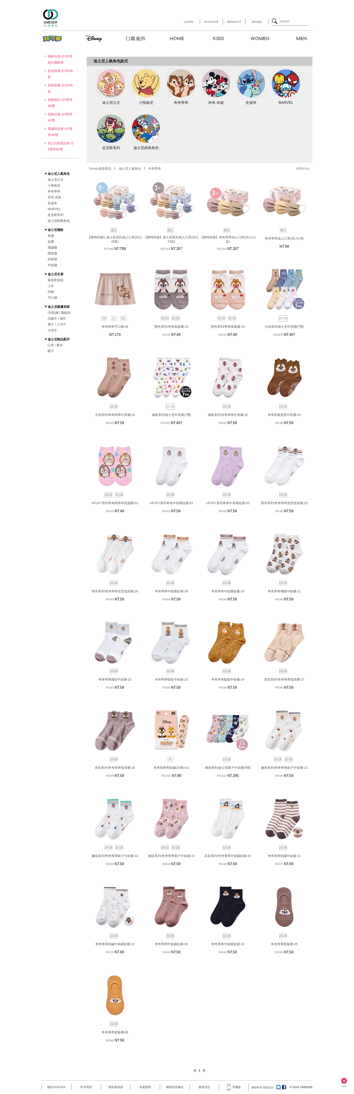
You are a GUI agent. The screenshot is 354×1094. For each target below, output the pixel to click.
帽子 (51, 351)
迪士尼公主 (55, 179)
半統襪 (52, 265)
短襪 (51, 241)
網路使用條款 (175, 1087)
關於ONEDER (56, 1087)
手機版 (234, 1087)
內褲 (51, 292)
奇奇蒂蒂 (54, 191)
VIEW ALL (303, 168)
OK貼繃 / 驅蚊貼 (59, 312)
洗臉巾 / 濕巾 (57, 318)
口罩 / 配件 (55, 345)
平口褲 (52, 297)
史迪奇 (52, 203)
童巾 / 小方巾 (57, 324)
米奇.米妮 (54, 197)
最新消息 (204, 1087)
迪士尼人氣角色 (130, 168)
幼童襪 (52, 259)
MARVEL (54, 209)
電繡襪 (52, 247)
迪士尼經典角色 (59, 221)
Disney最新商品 (100, 168)
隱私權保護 (115, 1087)
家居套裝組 (55, 280)
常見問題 (86, 1087)
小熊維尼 (54, 185)
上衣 (51, 286)
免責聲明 (145, 1087)
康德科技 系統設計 (262, 1087)
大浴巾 (52, 330)
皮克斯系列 (55, 215)
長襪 (51, 235)
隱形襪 (52, 253)
